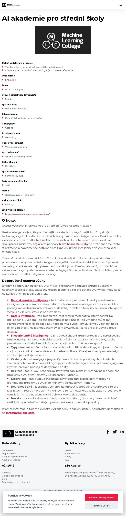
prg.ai (37, 244)
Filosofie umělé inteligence (29, 335)
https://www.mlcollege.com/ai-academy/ (27, 214)
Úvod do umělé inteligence (29, 300)
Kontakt (6, 472)
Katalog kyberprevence (14, 456)
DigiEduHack (9, 453)
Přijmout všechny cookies (101, 497)
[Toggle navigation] (120, 4)
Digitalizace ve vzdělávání (16, 482)
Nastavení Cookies (102, 506)
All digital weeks (11, 460)
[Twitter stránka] (116, 432)
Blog (4, 479)
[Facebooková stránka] (109, 432)
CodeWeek (8, 450)
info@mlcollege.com (20, 412)
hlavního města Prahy (73, 244)
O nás (68, 450)
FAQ (67, 460)
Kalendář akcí (72, 453)
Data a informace (23, 316)
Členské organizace (12, 476)
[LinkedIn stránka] (122, 432)
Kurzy (68, 456)
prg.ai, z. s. (10, 80)
